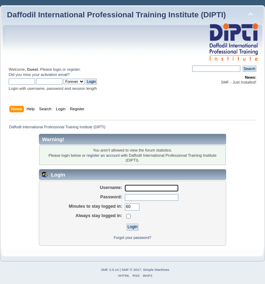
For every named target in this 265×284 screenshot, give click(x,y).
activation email (54, 74)
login (57, 69)
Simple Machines (156, 270)
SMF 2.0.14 (110, 270)
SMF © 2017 (131, 270)
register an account (103, 155)
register (73, 69)
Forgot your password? (132, 237)
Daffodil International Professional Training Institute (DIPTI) (116, 14)
